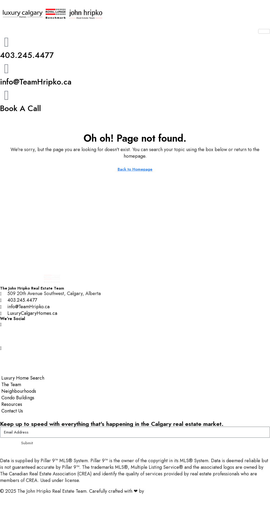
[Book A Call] (6, 95)
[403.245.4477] (6, 42)
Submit (27, 443)
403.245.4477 (27, 55)
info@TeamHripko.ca (35, 81)
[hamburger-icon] (264, 31)
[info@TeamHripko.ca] (6, 68)
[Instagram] (135, 324)
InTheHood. (157, 491)
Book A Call (20, 108)
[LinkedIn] (135, 359)
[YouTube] (135, 348)
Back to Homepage (135, 169)
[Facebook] (135, 336)
